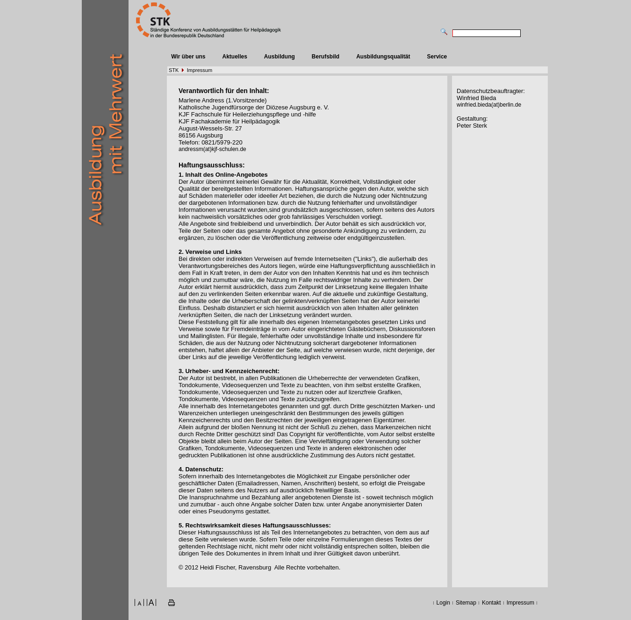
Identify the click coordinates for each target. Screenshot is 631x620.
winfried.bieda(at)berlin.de (489, 104)
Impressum (199, 70)
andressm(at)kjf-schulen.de (212, 149)
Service (437, 56)
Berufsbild (325, 56)
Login (443, 602)
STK (174, 70)
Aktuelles (234, 56)
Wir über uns (188, 56)
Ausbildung (279, 56)
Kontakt (491, 602)
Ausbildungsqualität (383, 56)
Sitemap (466, 602)
